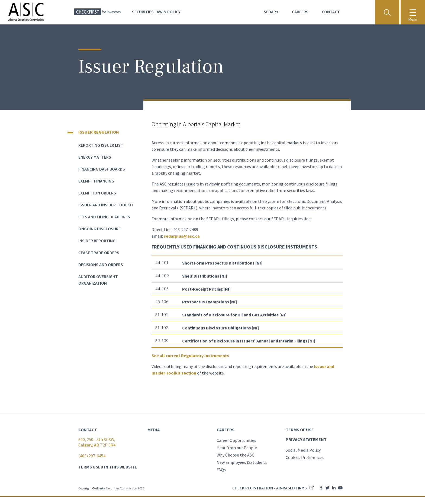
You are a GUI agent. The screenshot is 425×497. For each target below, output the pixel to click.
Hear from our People (237, 447)
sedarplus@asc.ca (182, 236)
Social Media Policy (303, 450)
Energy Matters (94, 157)
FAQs (221, 469)
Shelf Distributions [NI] (205, 276)
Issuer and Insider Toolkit (106, 204)
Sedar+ (271, 11)
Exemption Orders (97, 193)
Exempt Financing (96, 181)
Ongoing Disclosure (99, 228)
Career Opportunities (236, 440)
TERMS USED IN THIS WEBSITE (107, 467)
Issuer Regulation (98, 132)
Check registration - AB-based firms (269, 487)
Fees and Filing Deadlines (104, 216)
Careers (300, 11)
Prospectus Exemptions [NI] (209, 301)
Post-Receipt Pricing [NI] (206, 289)
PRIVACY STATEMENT (306, 439)
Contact (331, 11)
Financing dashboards (101, 169)
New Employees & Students (242, 462)
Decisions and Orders (100, 264)
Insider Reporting (96, 240)
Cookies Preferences (305, 457)
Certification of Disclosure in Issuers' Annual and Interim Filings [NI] (249, 341)
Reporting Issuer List (100, 145)
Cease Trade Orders (98, 252)
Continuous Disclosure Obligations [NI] (221, 328)
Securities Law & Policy (156, 11)
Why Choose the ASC (235, 455)
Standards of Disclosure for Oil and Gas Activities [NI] (234, 314)
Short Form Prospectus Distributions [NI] (222, 263)
